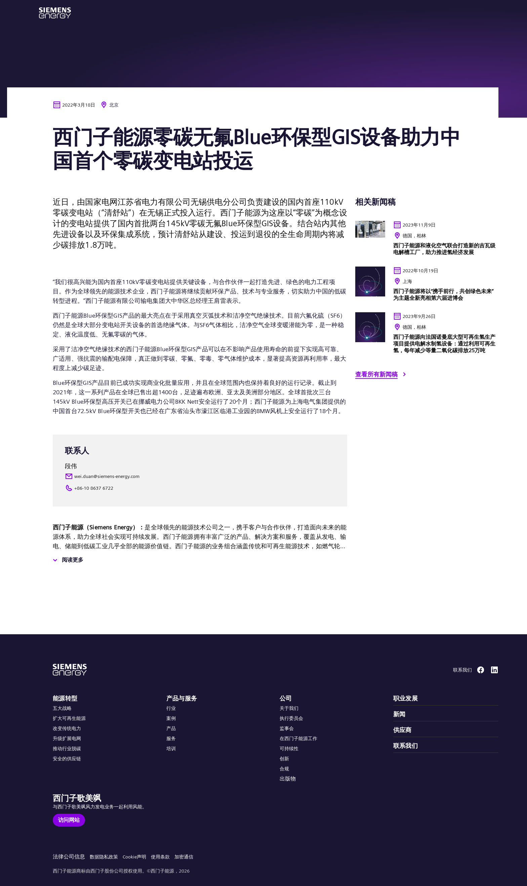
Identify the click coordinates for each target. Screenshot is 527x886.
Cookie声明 (134, 856)
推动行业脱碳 (67, 748)
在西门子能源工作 (298, 738)
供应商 (402, 729)
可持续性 (289, 748)
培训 (171, 748)
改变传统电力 (67, 728)
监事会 (287, 728)
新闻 (399, 714)
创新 (284, 758)
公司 (286, 698)
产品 (171, 728)
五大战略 (62, 708)
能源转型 (65, 698)
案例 (171, 718)
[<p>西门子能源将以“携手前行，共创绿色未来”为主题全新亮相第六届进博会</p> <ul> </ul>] (426, 287)
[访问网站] (69, 820)
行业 (171, 708)
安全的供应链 (67, 758)
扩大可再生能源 (69, 718)
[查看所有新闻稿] (381, 375)
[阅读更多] (67, 560)
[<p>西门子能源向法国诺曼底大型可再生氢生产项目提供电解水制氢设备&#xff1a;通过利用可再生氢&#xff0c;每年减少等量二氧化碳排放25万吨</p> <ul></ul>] (426, 335)
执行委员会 (291, 718)
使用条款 (160, 856)
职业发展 (405, 698)
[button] (55, 12)
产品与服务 (181, 698)
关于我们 (289, 708)
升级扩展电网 (67, 738)
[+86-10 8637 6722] (200, 488)
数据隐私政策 (104, 856)
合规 (284, 768)
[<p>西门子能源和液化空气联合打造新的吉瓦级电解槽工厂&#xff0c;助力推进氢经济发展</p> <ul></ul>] (426, 241)
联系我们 (405, 745)
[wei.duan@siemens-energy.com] (200, 476)
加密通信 (183, 856)
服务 (171, 738)
